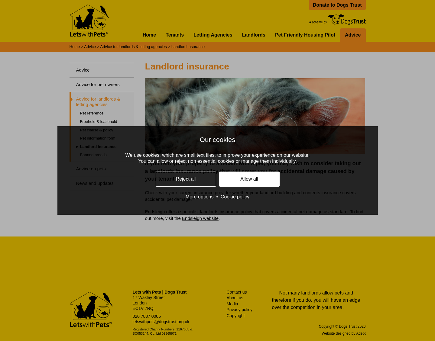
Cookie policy (235, 196)
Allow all (249, 179)
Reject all (186, 179)
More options (200, 196)
